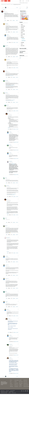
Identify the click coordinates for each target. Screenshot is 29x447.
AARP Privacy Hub (3, 390)
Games (22, 24)
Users (20, 8)
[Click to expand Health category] (20, 32)
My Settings (21, 2)
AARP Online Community (3, 4)
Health (22, 32)
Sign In (20, 58)
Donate (10, 381)
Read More (9, 127)
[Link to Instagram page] (25, 391)
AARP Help (22, 27)
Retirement (12, 4)
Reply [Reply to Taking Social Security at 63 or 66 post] (16, 20)
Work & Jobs (22, 45)
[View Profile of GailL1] (8, 113)
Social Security (23, 40)
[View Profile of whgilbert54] (6, 301)
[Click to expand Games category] (20, 24)
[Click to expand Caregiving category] (20, 29)
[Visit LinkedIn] (27, 391)
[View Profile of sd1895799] (6, 92)
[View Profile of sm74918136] (6, 80)
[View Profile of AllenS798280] (6, 45)
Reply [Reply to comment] (16, 42)
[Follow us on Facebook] (21, 391)
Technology (22, 42)
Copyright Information (11, 391)
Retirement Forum (8, 4)
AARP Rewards (11, 386)
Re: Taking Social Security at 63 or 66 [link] (16, 4)
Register (20, 57)
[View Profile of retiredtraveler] (10, 344)
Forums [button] (26, 2)
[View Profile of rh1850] (6, 291)
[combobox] (24, 7)
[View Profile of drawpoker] (9, 318)
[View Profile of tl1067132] (6, 225)
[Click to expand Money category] (20, 35)
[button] (28, 0)
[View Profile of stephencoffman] (7, 278)
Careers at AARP (16, 383)
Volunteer (11, 383)
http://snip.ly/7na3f (11, 75)
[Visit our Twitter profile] (23, 391)
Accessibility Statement (12, 390)
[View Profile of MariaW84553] (6, 23)
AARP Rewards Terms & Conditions (4, 391)
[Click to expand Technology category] (20, 42)
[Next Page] (17, 7)
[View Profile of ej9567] (6, 177)
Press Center (20, 386)
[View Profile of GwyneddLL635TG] (8, 237)
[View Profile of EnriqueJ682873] (8, 59)
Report (14, 20)
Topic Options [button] (3, 9)
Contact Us (15, 381)
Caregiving (22, 29)
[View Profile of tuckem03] (8, 309)
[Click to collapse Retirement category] (20, 37)
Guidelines (23, 2)
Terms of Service (7, 390)
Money (22, 35)
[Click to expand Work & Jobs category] (20, 45)
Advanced (27, 8)
